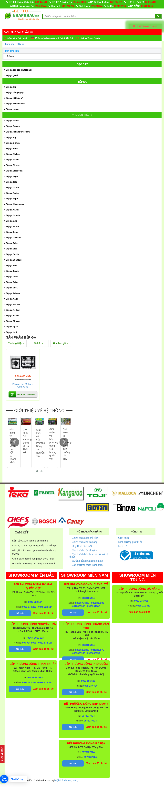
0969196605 (147, 6)
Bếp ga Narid (12, 299)
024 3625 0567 (35, 677)
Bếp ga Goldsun (13, 238)
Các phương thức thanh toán (87, 564)
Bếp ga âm (11, 87)
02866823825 (82, 650)
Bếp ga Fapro (12, 199)
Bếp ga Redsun (13, 310)
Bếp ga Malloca (13, 154)
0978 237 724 (68, 6)
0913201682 (93, 606)
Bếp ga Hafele (12, 315)
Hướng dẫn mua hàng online (87, 560)
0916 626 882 (45, 682)
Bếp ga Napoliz (13, 215)
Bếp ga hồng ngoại (14, 92)
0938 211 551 (143, 605)
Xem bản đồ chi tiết (43, 613)
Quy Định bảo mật (82, 546)
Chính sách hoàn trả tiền (85, 537)
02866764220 (82, 603)
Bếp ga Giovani (13, 143)
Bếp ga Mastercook (15, 204)
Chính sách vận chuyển (84, 550)
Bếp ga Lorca (12, 276)
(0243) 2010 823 (35, 637)
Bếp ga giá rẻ (12, 75)
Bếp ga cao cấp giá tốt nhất (18, 70)
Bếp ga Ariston (13, 293)
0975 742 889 (116, 2)
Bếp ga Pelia (12, 243)
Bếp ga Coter (12, 232)
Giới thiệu (123, 537)
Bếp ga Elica (12, 288)
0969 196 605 (88, 681)
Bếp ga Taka (11, 265)
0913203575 (97, 650)
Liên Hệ (122, 546)
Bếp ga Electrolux (14, 171)
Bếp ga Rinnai (12, 121)
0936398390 (97, 603)
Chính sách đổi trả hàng (84, 541)
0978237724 (96, 6)
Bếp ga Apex (12, 327)
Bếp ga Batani (12, 160)
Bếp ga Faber (12, 148)
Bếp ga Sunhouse (14, 260)
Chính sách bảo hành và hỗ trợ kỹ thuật (88, 555)
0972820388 (78, 606)
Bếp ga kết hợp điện (15, 104)
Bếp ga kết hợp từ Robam (18, 132)
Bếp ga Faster (12, 193)
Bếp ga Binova (13, 165)
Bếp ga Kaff (11, 332)
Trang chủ (9, 44)
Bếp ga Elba (11, 249)
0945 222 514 (35, 602)
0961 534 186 (45, 642)
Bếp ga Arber (12, 282)
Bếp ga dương (12, 109)
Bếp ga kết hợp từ (14, 98)
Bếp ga (21, 44)
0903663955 (78, 653)
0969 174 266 (41, 2)
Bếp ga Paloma (13, 304)
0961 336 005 (141, 600)
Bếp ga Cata (11, 221)
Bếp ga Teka (11, 182)
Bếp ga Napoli (12, 210)
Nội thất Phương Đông (66, 780)
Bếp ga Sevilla (12, 254)
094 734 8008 (79, 2)
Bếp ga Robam (13, 126)
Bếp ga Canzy (12, 187)
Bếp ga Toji (11, 137)
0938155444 (150, 2)
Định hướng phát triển (130, 541)
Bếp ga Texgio (12, 271)
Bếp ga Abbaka (13, 321)
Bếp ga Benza (12, 226)
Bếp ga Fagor (12, 176)
